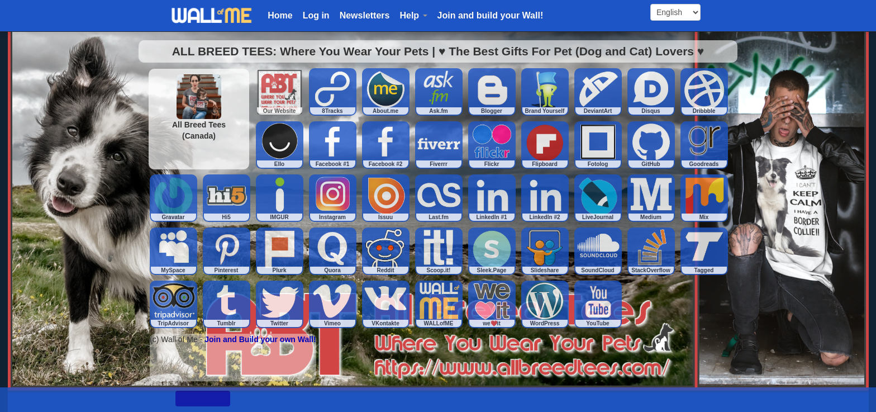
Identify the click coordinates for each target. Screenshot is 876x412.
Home (280, 15)
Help (413, 15)
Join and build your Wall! (490, 15)
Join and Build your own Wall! (260, 339)
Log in (316, 15)
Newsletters (365, 15)
